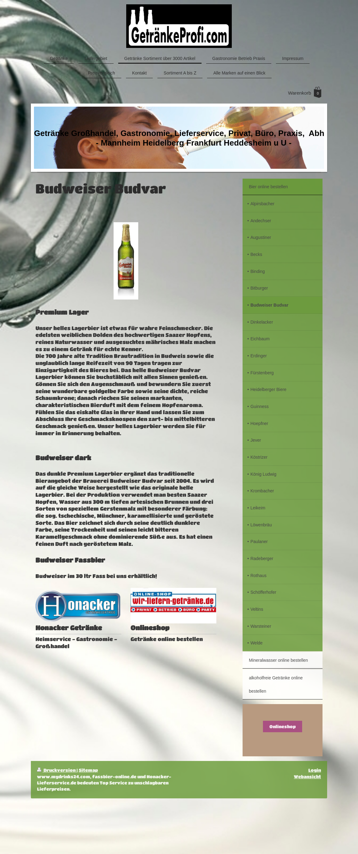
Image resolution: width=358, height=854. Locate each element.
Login (314, 770)
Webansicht (307, 776)
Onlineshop (282, 726)
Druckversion (57, 770)
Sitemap (88, 770)
